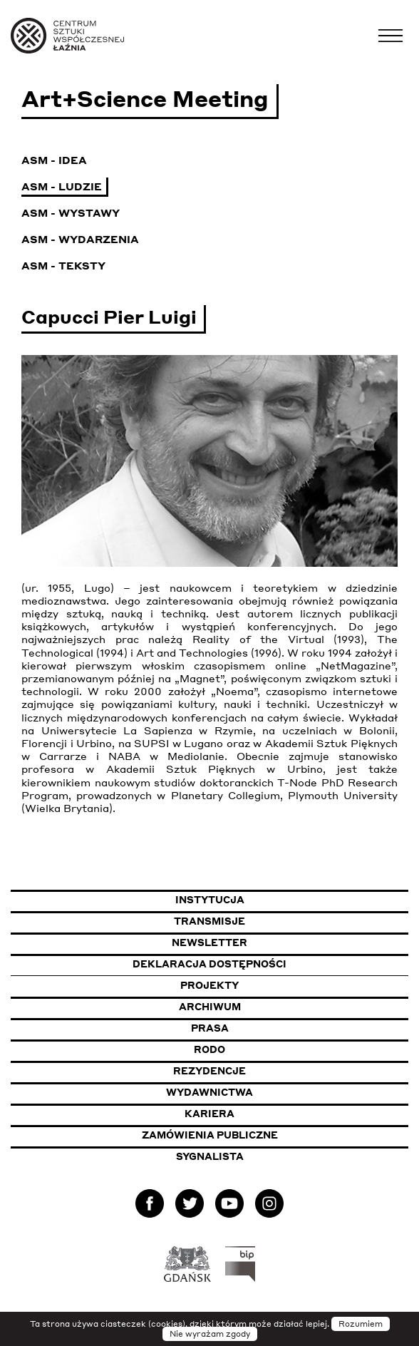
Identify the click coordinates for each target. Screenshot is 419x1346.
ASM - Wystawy (70, 212)
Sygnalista (210, 1156)
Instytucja (209, 899)
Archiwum (210, 1006)
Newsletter (209, 942)
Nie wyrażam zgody (210, 1334)
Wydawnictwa (209, 1092)
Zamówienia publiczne (247, 1135)
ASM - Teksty (63, 265)
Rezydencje (209, 1071)
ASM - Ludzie (61, 186)
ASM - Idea (54, 159)
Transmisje (279, 921)
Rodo (209, 1049)
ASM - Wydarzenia (80, 238)
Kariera (209, 1113)
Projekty (209, 985)
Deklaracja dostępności (209, 964)
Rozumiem (360, 1324)
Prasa (210, 1028)
